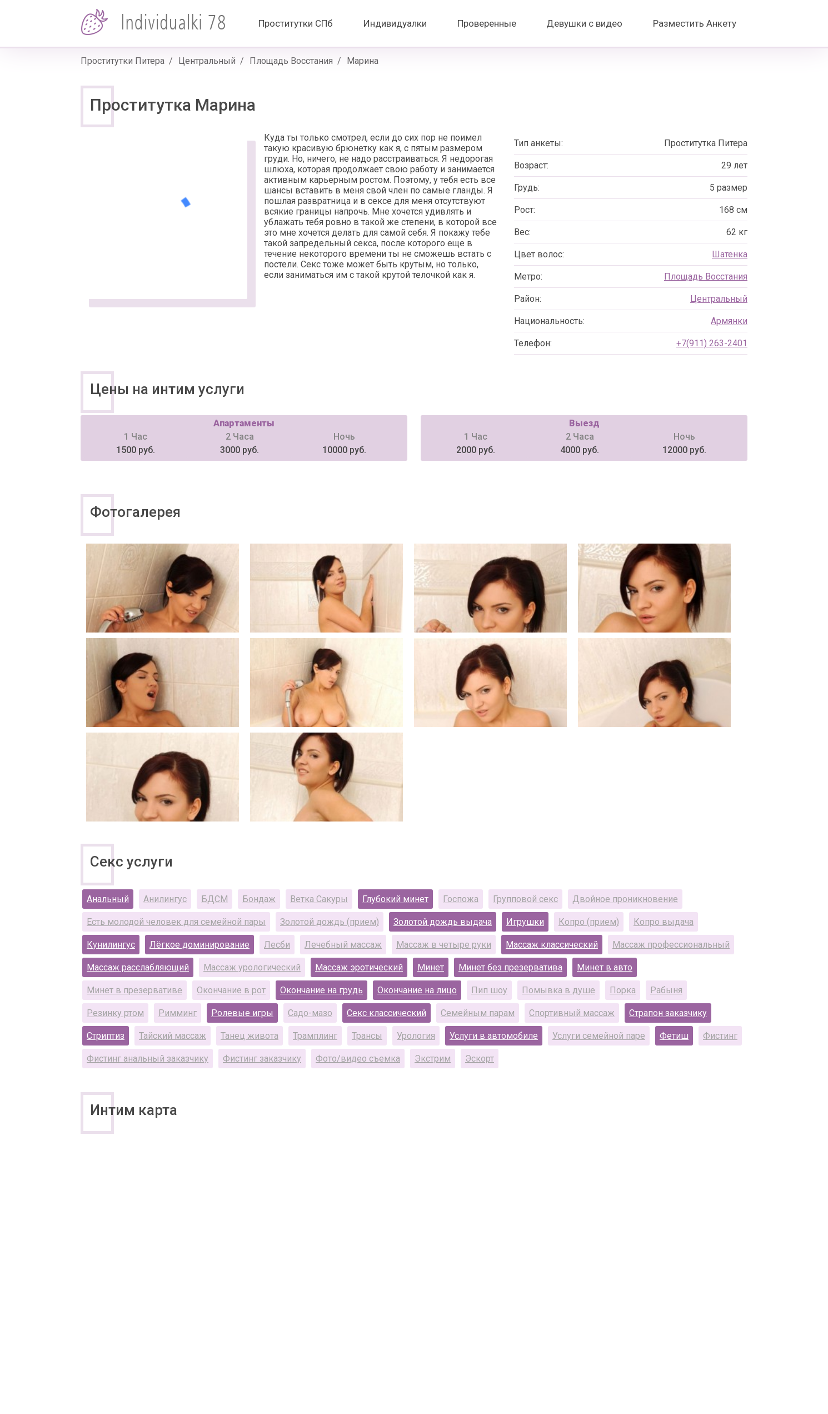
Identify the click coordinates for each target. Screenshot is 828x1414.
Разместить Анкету (694, 23)
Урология (416, 1035)
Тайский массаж (172, 1035)
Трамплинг (315, 1035)
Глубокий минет (395, 899)
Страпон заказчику (668, 1013)
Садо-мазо (310, 1013)
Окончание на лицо (417, 990)
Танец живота (249, 1035)
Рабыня (666, 990)
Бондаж (259, 899)
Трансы (367, 1035)
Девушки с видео (584, 23)
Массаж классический (552, 944)
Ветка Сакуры (319, 899)
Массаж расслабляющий (138, 967)
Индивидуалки (395, 23)
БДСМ (214, 899)
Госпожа (460, 899)
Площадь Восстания (291, 61)
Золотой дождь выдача (442, 922)
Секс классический (386, 1013)
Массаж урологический (252, 967)
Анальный (108, 899)
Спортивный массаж (572, 1013)
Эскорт (479, 1058)
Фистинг (720, 1035)
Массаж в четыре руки (443, 944)
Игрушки (525, 922)
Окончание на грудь (321, 990)
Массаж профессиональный (671, 944)
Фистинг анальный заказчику (147, 1058)
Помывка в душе (558, 990)
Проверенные (486, 23)
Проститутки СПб (295, 23)
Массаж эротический (359, 967)
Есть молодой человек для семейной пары (176, 922)
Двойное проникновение (625, 899)
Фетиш (674, 1035)
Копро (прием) (588, 922)
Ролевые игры (242, 1013)
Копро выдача (664, 922)
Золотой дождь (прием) (329, 922)
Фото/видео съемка (358, 1058)
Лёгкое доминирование (199, 944)
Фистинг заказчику (262, 1058)
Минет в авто (604, 967)
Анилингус (165, 899)
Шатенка (729, 254)
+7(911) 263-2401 (711, 343)
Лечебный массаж (343, 944)
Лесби (277, 944)
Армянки (729, 321)
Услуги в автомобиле (494, 1035)
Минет (430, 967)
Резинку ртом (115, 1013)
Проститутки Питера (122, 61)
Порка (623, 990)
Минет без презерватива (510, 967)
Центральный (207, 61)
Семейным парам (478, 1013)
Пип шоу (489, 990)
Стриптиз (105, 1035)
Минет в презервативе (134, 990)
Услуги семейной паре (598, 1035)
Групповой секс (525, 899)
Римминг (177, 1013)
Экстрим (433, 1058)
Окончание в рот (231, 990)
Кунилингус (111, 944)
